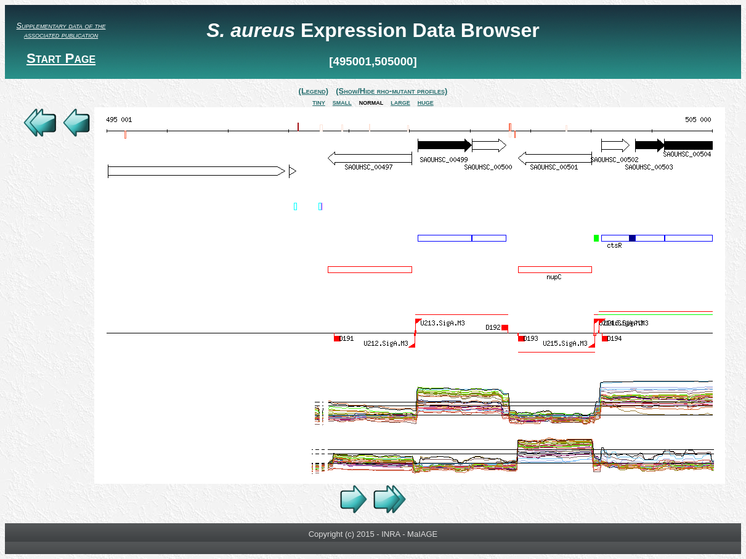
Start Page (60, 58)
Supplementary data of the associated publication (61, 30)
